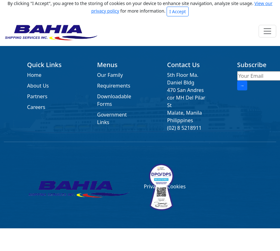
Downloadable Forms (114, 100)
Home (34, 74)
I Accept (177, 11)
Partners (37, 96)
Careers (36, 107)
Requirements (113, 85)
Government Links (112, 118)
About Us (38, 85)
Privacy (151, 186)
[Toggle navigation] (267, 31)
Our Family (110, 74)
